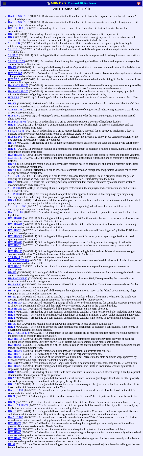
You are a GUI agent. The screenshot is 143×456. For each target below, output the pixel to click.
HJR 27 (12, 124)
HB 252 (12, 296)
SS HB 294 (14, 43)
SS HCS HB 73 (16, 61)
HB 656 (12, 200)
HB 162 (12, 411)
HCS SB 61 (14, 79)
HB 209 (12, 378)
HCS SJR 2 (14, 115)
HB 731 (12, 290)
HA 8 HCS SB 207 (18, 85)
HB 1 (11, 34)
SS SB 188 (14, 188)
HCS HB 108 (15, 338)
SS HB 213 (14, 49)
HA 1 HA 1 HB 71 (18, 405)
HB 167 (12, 323)
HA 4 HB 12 (14, 284)
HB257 (12, 181)
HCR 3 (12, 362)
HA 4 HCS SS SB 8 (18, 16)
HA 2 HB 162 (15, 417)
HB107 (12, 372)
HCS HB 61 (14, 344)
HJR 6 (11, 311)
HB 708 (12, 163)
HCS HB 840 (15, 218)
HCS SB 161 (15, 136)
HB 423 (12, 272)
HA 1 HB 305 (15, 212)
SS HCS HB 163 (17, 206)
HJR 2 (11, 317)
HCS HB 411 (15, 224)
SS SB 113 (14, 194)
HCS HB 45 (14, 432)
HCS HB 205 (15, 365)
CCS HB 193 (15, 109)
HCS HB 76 (14, 353)
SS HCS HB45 (16, 130)
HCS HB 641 (15, 242)
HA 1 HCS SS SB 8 (18, 22)
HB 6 (11, 37)
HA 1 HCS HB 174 (18, 332)
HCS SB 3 (13, 97)
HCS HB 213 (15, 308)
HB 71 (11, 396)
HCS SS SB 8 (15, 28)
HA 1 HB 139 (15, 390)
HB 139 (12, 384)
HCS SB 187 (15, 73)
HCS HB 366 (15, 154)
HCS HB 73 (14, 423)
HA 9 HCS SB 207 (18, 91)
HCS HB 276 (15, 350)
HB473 (12, 142)
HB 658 (12, 67)
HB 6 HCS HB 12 (18, 278)
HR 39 (11, 444)
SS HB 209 (14, 175)
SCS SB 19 (14, 257)
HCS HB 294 (15, 302)
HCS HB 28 (14, 230)
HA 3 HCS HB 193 (18, 260)
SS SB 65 (13, 55)
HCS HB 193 (15, 251)
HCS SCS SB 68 (17, 121)
